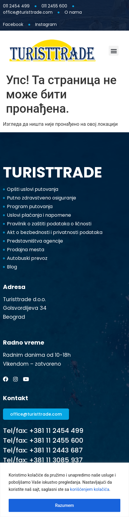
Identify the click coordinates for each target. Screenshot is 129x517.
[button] (114, 51)
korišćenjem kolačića (89, 489)
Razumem (64, 505)
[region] (64, 490)
